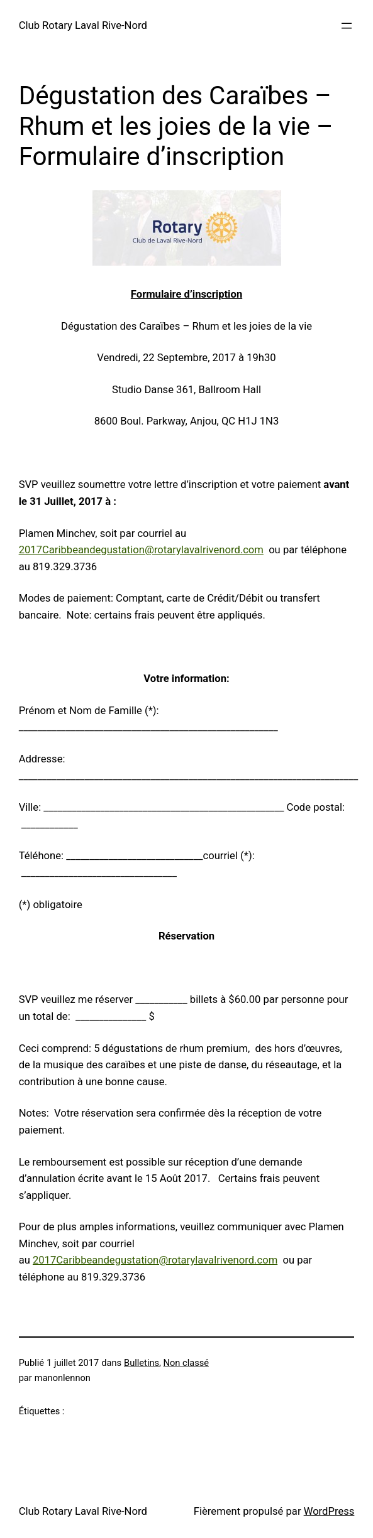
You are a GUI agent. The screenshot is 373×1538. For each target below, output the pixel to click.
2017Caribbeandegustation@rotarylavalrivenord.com (141, 550)
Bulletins (141, 1362)
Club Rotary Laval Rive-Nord (83, 25)
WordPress (329, 1511)
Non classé (186, 1362)
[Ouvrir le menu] (346, 25)
